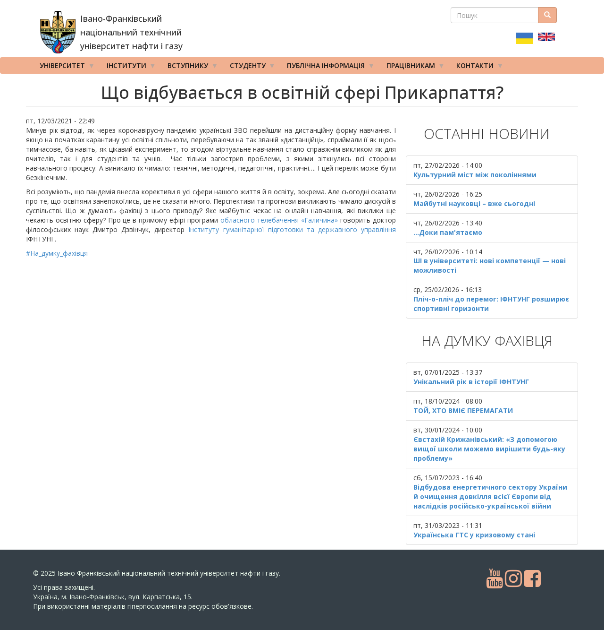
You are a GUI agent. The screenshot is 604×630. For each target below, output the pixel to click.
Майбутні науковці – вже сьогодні (474, 203)
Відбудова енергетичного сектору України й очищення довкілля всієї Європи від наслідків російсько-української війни (490, 496)
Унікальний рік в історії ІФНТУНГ (471, 381)
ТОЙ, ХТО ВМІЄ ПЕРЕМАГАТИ (463, 410)
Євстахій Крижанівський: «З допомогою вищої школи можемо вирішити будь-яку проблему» (489, 449)
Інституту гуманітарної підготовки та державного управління (291, 229)
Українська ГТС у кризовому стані (474, 534)
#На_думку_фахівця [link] (57, 253)
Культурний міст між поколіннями (475, 174)
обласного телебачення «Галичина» (279, 220)
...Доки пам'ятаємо (447, 232)
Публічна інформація (327, 67)
